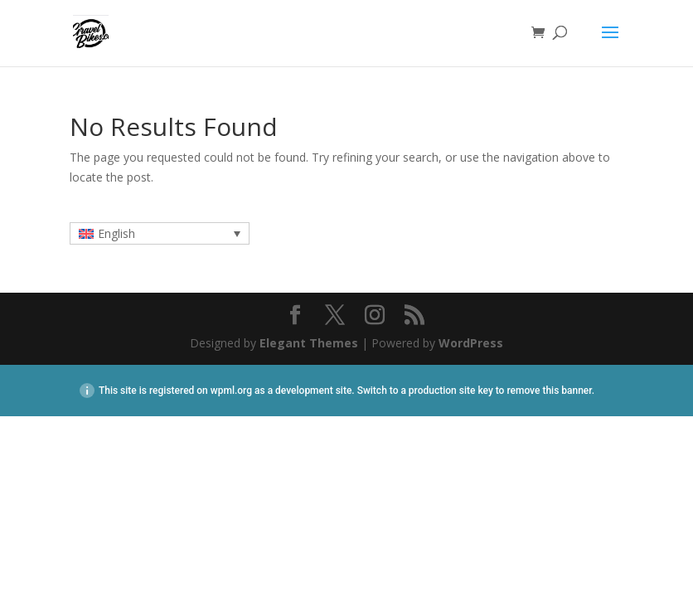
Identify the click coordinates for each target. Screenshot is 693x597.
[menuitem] (160, 233)
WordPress (471, 343)
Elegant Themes (308, 343)
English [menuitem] (116, 233)
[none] (160, 233)
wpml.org (231, 390)
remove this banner (548, 390)
